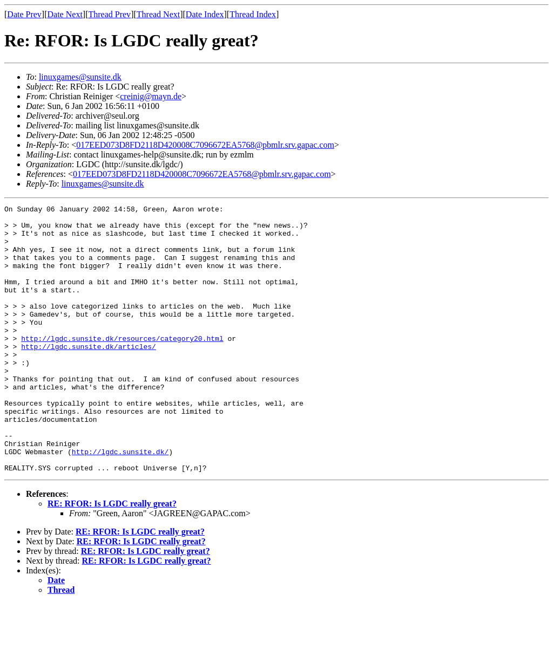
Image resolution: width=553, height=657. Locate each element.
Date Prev (24, 14)
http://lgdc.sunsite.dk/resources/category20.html (122, 366)
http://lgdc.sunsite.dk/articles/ (88, 375)
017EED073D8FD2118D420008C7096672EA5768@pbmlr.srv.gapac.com (205, 144)
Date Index (205, 14)
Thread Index (253, 14)
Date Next (65, 14)
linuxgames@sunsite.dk (80, 76)
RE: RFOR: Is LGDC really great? (112, 557)
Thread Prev (109, 14)
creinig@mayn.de (150, 96)
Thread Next (158, 14)
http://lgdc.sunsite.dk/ (120, 502)
